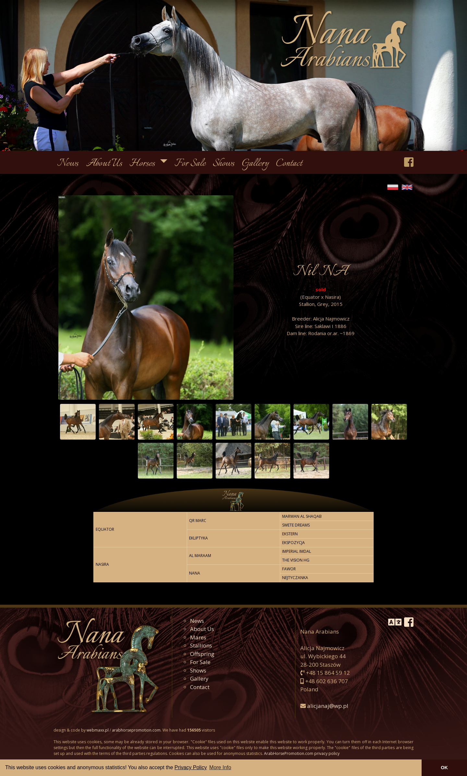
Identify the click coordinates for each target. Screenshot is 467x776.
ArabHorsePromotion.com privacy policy (302, 753)
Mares (198, 637)
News (67, 163)
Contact (289, 163)
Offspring (202, 654)
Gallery (255, 163)
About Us (104, 163)
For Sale (190, 163)
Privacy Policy (190, 767)
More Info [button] (220, 767)
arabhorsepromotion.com (136, 730)
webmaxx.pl (98, 730)
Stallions (201, 645)
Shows (223, 163)
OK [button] (444, 767)
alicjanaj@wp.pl (327, 705)
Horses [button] (143, 163)
